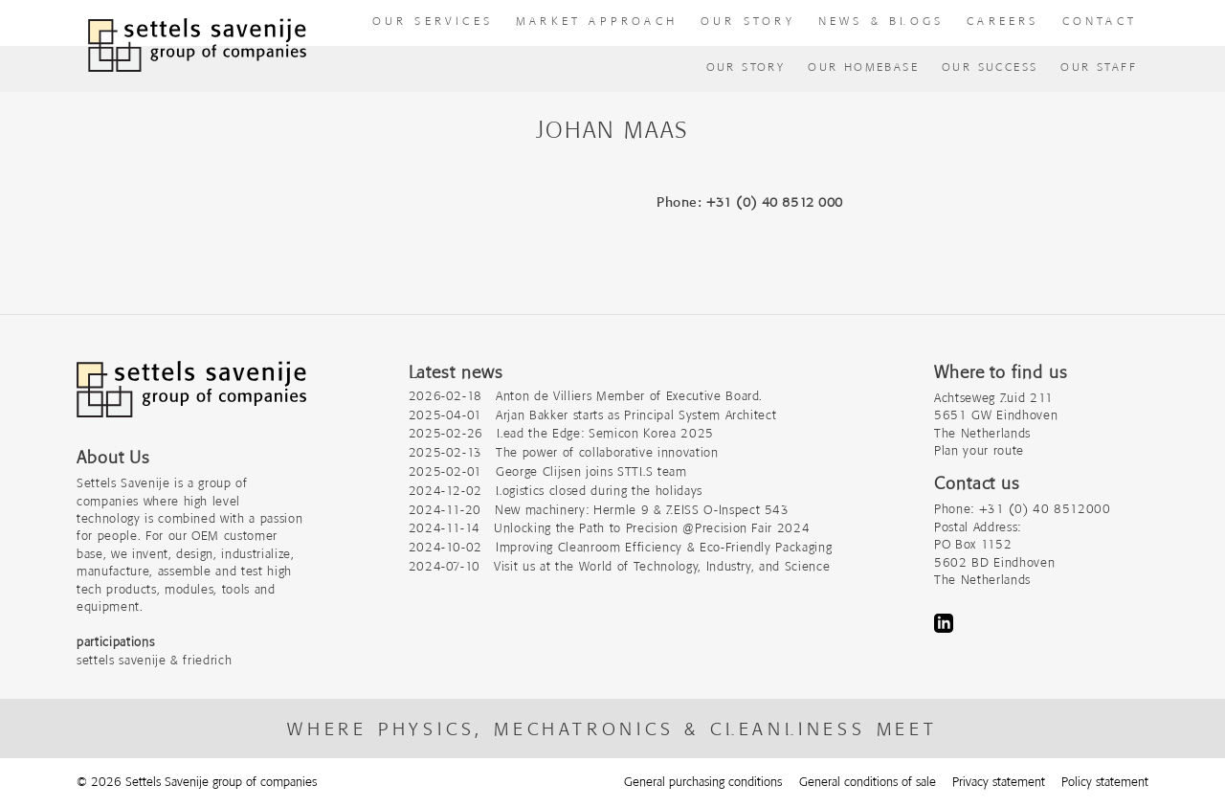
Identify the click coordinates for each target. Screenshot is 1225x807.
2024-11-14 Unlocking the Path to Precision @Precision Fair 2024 (610, 528)
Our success (989, 66)
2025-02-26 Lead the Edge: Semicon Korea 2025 (561, 433)
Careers (1002, 20)
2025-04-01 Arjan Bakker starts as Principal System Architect (593, 415)
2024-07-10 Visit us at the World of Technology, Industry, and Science (620, 566)
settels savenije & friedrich (154, 660)
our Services (432, 20)
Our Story (746, 66)
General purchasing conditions (703, 781)
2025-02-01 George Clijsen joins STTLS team (548, 471)
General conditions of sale (867, 781)
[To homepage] (197, 45)
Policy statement (1104, 781)
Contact (1099, 20)
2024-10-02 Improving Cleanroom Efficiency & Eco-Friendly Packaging (621, 547)
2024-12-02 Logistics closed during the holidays (555, 490)
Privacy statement (998, 781)
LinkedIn (943, 623)
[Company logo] (191, 399)
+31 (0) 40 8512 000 (774, 202)
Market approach (597, 20)
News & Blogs (881, 20)
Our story (748, 20)
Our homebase (863, 66)
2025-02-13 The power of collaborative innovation (564, 452)
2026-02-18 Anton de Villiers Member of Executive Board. (586, 396)
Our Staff (1098, 66)
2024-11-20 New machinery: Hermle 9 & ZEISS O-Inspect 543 (599, 510)
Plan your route (979, 450)
